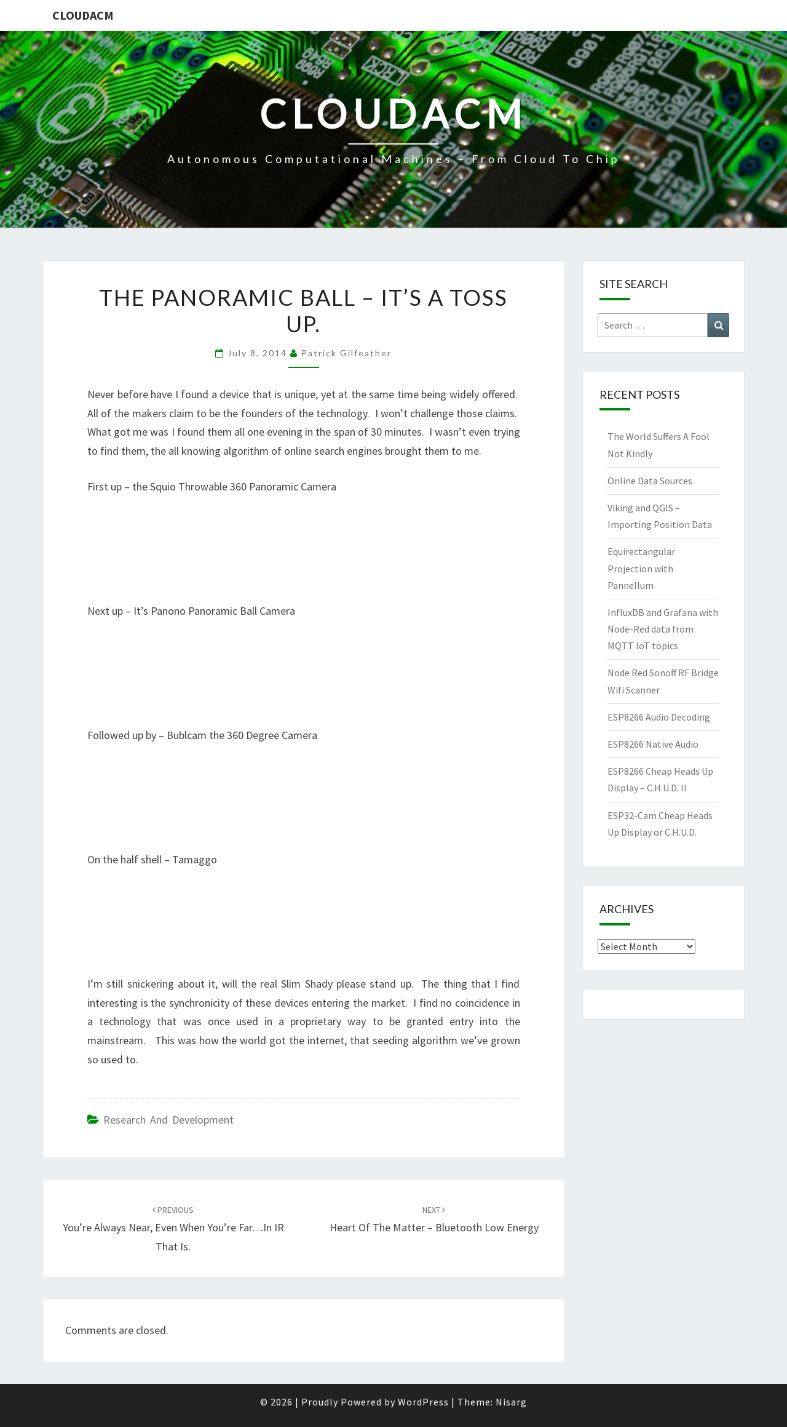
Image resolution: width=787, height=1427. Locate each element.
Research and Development (168, 1120)
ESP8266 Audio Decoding (658, 717)
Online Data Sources (649, 480)
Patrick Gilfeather (346, 353)
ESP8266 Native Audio (652, 744)
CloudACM (83, 15)
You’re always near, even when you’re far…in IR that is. (173, 1228)
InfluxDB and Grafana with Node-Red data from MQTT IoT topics (662, 629)
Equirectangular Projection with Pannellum (641, 568)
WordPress (423, 1402)
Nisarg (511, 1402)
